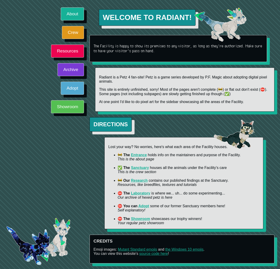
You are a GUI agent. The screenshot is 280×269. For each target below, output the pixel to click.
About (72, 13)
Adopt (72, 88)
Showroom (67, 106)
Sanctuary (140, 168)
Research (139, 180)
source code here (153, 254)
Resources (67, 51)
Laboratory (140, 193)
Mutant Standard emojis (137, 249)
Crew (73, 32)
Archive (70, 69)
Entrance (139, 155)
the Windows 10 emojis (184, 249)
